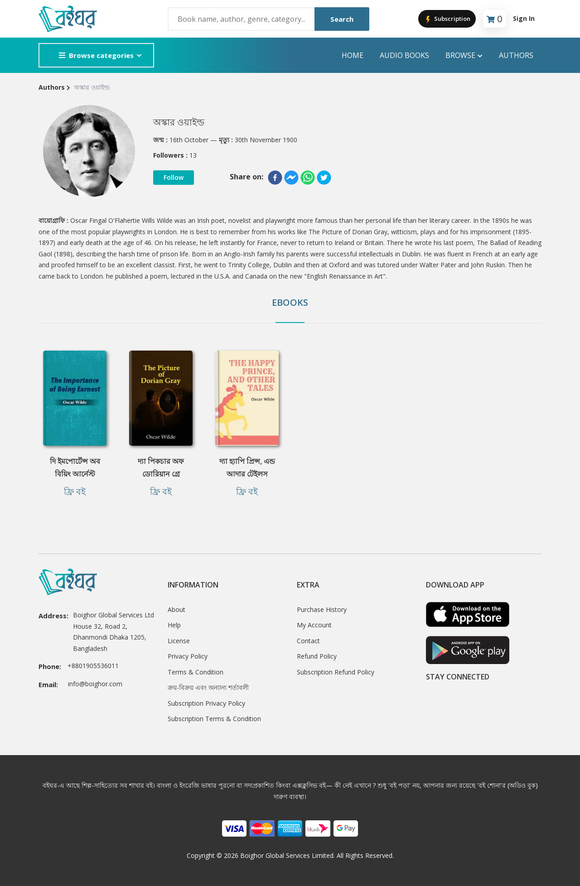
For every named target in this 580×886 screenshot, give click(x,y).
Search (341, 19)
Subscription (447, 19)
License (179, 640)
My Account (314, 625)
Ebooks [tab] (290, 302)
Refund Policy (317, 656)
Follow (174, 177)
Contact (308, 640)
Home (352, 55)
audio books (404, 55)
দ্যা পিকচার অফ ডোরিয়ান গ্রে (161, 467)
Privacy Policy (188, 656)
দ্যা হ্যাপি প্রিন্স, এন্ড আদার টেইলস (247, 467)
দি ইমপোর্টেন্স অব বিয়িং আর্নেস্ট (75, 467)
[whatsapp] (307, 177)
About (176, 609)
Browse (464, 55)
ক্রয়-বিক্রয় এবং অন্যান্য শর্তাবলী (208, 687)
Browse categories (96, 55)
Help (174, 625)
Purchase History (322, 609)
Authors (516, 55)
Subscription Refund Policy (335, 672)
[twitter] (324, 177)
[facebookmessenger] (291, 177)
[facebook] (275, 177)
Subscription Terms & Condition (214, 718)
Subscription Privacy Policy (206, 703)
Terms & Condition (195, 672)
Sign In (524, 18)
